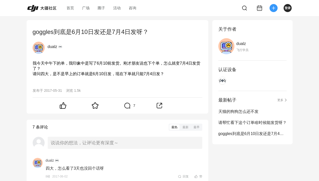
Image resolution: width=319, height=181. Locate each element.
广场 (86, 8)
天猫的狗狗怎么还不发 (238, 111)
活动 (117, 8)
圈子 (101, 8)
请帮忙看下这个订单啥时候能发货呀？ (252, 122)
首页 (70, 8)
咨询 (132, 8)
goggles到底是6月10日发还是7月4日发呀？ (252, 133)
